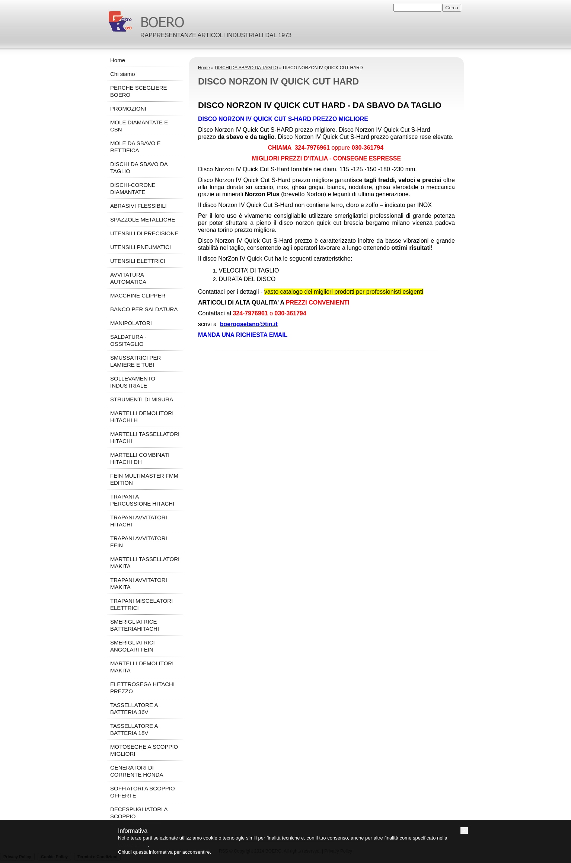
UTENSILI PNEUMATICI (140, 247)
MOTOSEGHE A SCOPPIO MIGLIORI (144, 750)
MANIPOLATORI (131, 323)
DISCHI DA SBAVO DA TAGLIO (246, 67)
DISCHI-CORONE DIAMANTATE (133, 188)
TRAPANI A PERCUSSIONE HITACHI (142, 500)
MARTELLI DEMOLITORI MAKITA (141, 666)
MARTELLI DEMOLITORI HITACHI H (141, 416)
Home (204, 67)
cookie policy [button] (133, 845)
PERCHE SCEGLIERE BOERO (138, 91)
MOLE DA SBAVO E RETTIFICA (135, 146)
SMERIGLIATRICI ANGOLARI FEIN (132, 646)
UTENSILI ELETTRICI (137, 261)
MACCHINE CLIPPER (137, 295)
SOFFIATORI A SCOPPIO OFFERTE (142, 792)
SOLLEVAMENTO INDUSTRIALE (132, 382)
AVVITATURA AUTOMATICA (128, 278)
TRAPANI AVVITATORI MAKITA (138, 583)
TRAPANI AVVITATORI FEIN (138, 541)
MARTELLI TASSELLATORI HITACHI (144, 437)
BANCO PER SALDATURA (144, 309)
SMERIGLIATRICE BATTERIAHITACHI (134, 625)
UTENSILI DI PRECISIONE (144, 233)
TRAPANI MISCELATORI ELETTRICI (141, 604)
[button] (464, 830)
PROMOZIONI (128, 108)
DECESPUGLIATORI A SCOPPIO (139, 812)
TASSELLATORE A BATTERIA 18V (134, 729)
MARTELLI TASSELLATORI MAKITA (144, 562)
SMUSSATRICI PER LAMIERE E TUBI (135, 361)
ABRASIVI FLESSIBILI (138, 206)
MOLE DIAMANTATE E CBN (139, 126)
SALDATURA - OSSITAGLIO (128, 340)
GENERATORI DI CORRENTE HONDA (136, 771)
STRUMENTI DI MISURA (141, 399)
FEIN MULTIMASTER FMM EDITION (144, 479)
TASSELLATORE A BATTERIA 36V (134, 708)
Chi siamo (122, 74)
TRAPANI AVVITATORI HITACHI (138, 521)
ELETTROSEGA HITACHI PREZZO (142, 687)
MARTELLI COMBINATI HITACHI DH (139, 458)
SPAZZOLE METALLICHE (142, 219)
